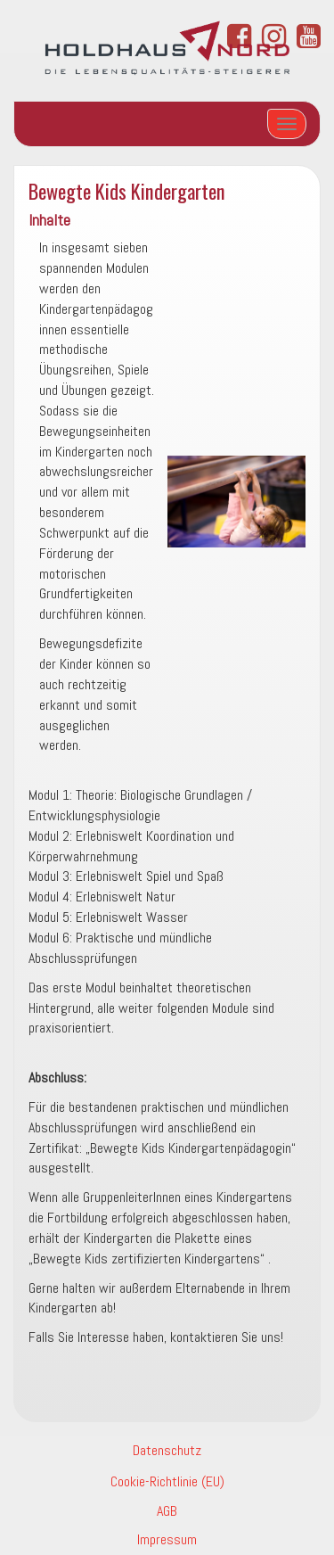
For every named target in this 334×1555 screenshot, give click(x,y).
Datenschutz (167, 1450)
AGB (167, 1511)
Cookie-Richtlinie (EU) (167, 1481)
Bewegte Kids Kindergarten (127, 190)
